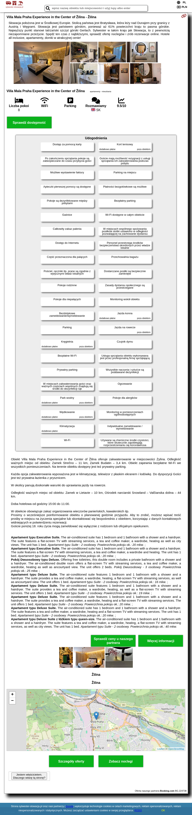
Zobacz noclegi (121, 761)
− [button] (12, 701)
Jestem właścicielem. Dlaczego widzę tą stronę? (29, 776)
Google (69, 806)
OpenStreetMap (176, 749)
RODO (138, 810)
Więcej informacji (160, 641)
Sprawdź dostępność (29, 122)
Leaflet (160, 749)
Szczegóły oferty (71, 761)
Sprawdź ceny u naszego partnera (113, 641)
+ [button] (12, 695)
